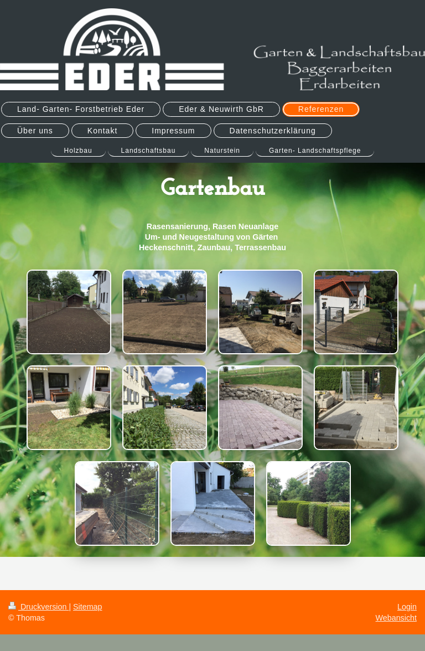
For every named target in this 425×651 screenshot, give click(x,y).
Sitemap (87, 606)
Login (407, 606)
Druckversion (38, 606)
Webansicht (396, 617)
